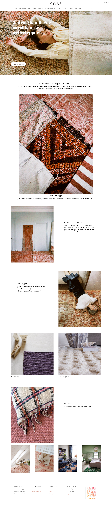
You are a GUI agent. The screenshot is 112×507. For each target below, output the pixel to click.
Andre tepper (37, 8)
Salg (58, 8)
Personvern (34, 488)
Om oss (77, 8)
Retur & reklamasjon (36, 491)
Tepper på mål (50, 8)
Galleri (64, 8)
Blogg (71, 8)
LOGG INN (87, 8)
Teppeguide (52, 494)
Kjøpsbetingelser (35, 494)
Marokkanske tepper (22, 8)
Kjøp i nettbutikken (18, 64)
